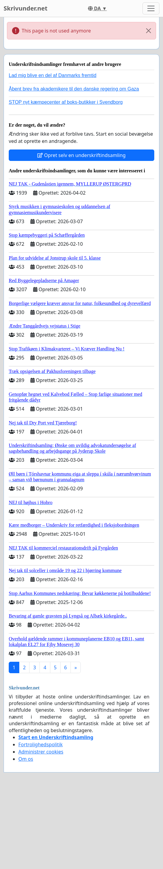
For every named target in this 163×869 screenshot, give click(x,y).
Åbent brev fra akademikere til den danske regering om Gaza (74, 88)
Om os (25, 759)
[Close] (148, 30)
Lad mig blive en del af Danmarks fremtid (52, 75)
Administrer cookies (40, 751)
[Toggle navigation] (151, 8)
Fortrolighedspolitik (40, 744)
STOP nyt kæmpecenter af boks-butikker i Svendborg (66, 102)
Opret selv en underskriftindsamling (81, 155)
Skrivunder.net (25, 8)
